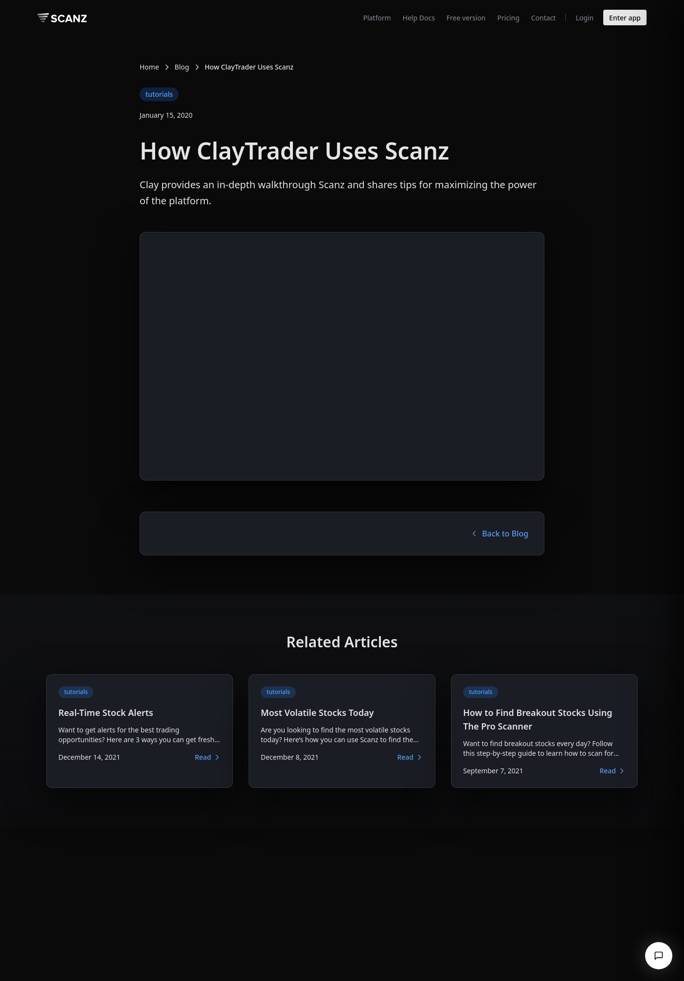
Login (585, 17)
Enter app (625, 17)
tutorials (159, 94)
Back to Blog (499, 533)
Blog (182, 66)
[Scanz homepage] (62, 17)
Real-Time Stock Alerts (105, 712)
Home (149, 66)
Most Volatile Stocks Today (317, 712)
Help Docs (419, 17)
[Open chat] (658, 955)
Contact (543, 17)
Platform (377, 17)
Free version (466, 17)
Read (208, 757)
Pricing (508, 17)
